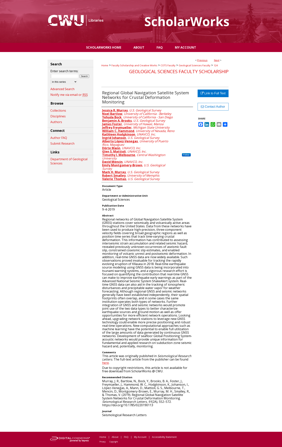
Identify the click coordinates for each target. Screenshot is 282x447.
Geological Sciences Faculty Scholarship (179, 71)
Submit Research (62, 143)
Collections (58, 110)
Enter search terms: (64, 71)
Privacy (102, 441)
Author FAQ (58, 138)
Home (104, 65)
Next (216, 60)
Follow (186, 155)
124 (216, 65)
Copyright (113, 441)
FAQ (126, 437)
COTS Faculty (168, 65)
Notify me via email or (69, 95)
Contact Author (213, 106)
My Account (140, 437)
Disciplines (58, 116)
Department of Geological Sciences (68, 161)
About (115, 437)
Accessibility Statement (164, 437)
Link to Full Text (212, 93)
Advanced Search (62, 89)
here (105, 363)
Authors (56, 122)
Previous (202, 60)
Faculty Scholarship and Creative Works (134, 65)
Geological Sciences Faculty (194, 65)
